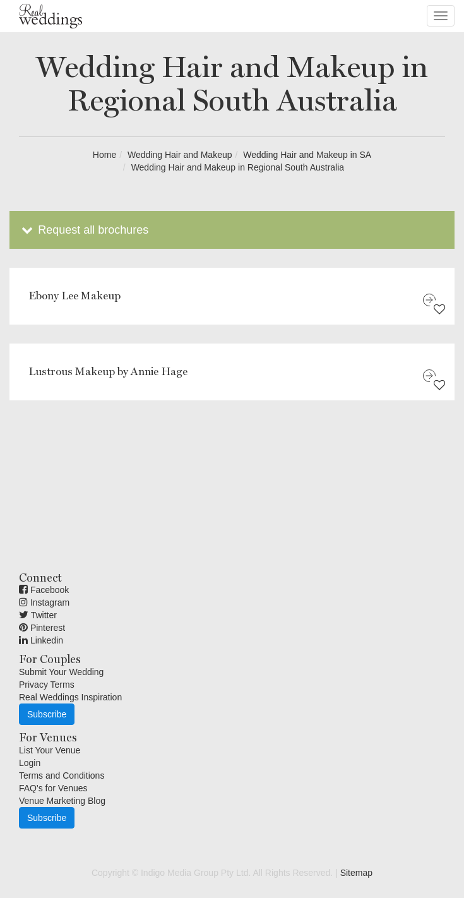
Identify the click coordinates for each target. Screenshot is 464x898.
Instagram (44, 602)
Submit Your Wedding (61, 672)
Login (29, 763)
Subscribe (46, 714)
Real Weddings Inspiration (70, 697)
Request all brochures (83, 230)
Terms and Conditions (61, 775)
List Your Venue (49, 750)
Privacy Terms (46, 684)
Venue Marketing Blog (62, 801)
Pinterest (42, 628)
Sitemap (356, 873)
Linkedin (41, 640)
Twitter (38, 615)
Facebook (44, 590)
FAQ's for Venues (53, 788)
